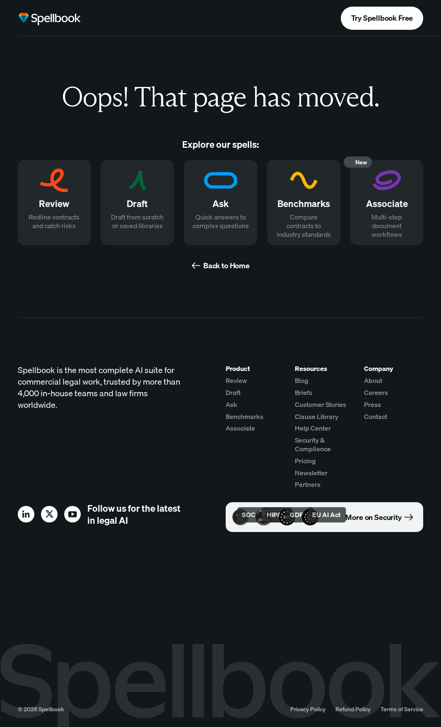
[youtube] (72, 514)
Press (372, 404)
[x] (49, 514)
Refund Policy (353, 709)
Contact (375, 416)
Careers (376, 392)
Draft (233, 392)
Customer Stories (320, 404)
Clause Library (316, 416)
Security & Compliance (313, 444)
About (373, 380)
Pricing (305, 460)
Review (236, 380)
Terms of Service (402, 709)
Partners (308, 484)
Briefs (303, 392)
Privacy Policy (307, 709)
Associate (240, 428)
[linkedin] (26, 514)
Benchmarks (244, 416)
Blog (301, 380)
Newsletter (311, 472)
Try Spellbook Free (382, 18)
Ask (231, 404)
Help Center (313, 428)
